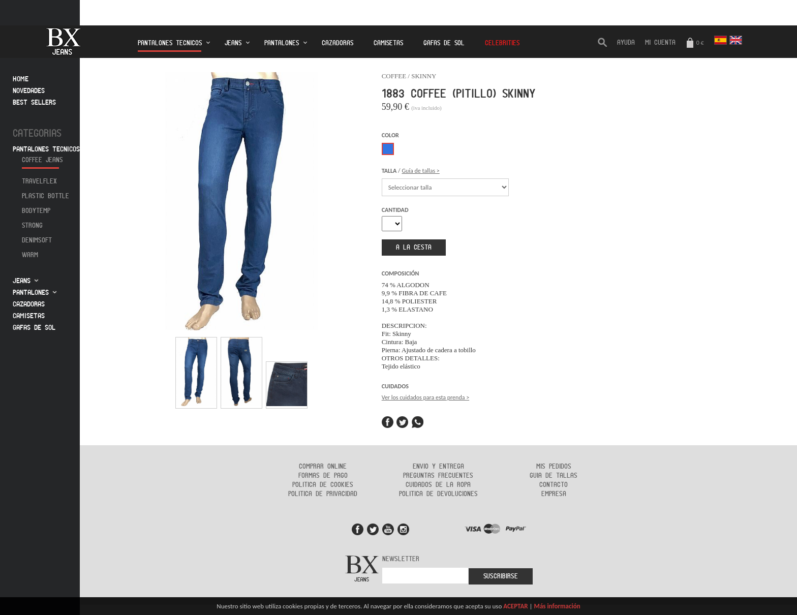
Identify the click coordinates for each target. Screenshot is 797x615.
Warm (30, 255)
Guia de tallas (553, 476)
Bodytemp (36, 211)
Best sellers (34, 102)
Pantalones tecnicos (170, 46)
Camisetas (388, 43)
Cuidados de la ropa (438, 485)
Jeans (233, 43)
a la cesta (414, 247)
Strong (32, 226)
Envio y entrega (438, 467)
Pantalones (281, 43)
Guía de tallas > (420, 170)
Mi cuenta (660, 43)
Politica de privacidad (322, 494)
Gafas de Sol (444, 43)
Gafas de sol (34, 327)
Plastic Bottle (45, 196)
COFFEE (394, 76)
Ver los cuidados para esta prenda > (425, 397)
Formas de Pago (323, 476)
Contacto (553, 485)
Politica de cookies (322, 485)
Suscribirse (500, 576)
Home (20, 79)
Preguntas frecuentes (438, 476)
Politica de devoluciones (438, 494)
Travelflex (39, 181)
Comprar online (323, 467)
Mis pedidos (553, 467)
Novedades (29, 90)
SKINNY (423, 76)
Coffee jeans (42, 160)
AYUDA (626, 43)
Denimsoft (37, 240)
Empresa (553, 494)
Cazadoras (337, 43)
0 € (695, 43)
